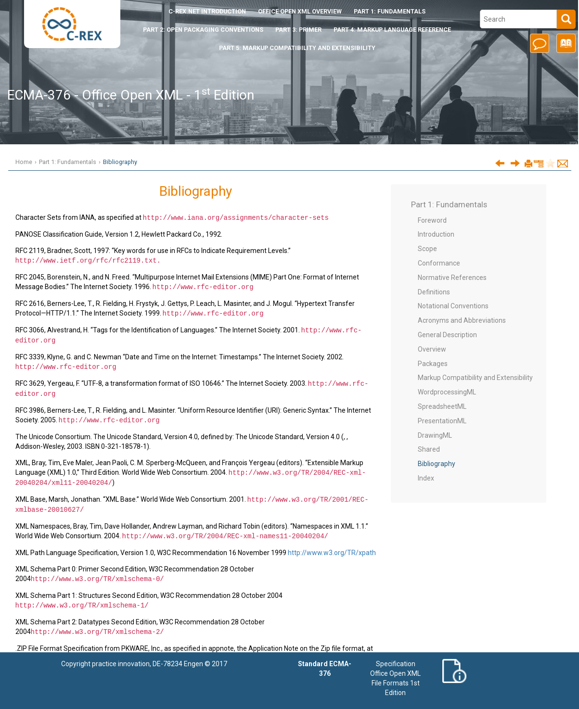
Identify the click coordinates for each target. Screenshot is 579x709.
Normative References (452, 277)
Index (426, 478)
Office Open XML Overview (300, 11)
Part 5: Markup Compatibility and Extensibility (297, 47)
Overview (432, 349)
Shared (429, 449)
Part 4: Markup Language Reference (392, 29)
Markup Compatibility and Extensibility (475, 377)
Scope (427, 249)
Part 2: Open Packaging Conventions (203, 29)
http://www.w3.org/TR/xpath (332, 545)
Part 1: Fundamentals (389, 11)
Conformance (439, 263)
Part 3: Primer (298, 29)
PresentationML (442, 421)
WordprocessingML (447, 392)
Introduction (207, 11)
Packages (433, 363)
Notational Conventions (453, 306)
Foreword (432, 220)
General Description (447, 335)
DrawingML (435, 435)
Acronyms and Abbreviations (462, 320)
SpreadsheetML (442, 406)
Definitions (434, 292)
